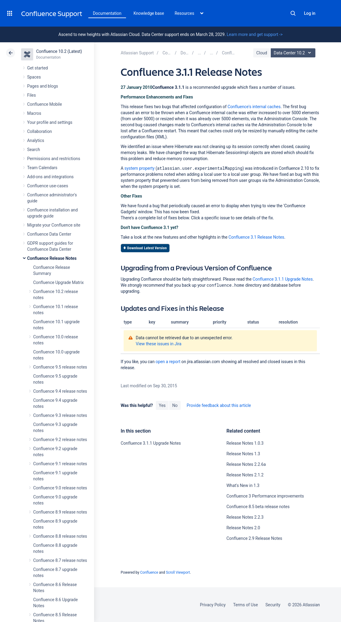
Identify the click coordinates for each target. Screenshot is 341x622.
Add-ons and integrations (50, 176)
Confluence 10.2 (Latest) (59, 51)
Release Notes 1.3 (243, 453)
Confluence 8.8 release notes (60, 536)
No (175, 405)
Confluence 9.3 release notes (60, 415)
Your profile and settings (49, 122)
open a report (168, 361)
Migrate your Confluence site (53, 225)
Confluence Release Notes (52, 258)
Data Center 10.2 (294, 53)
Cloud (261, 52)
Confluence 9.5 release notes (60, 367)
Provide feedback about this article (219, 405)
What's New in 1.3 (242, 485)
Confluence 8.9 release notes (60, 512)
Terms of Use (245, 604)
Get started (37, 68)
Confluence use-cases (47, 185)
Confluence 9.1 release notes (60, 463)
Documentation (107, 13)
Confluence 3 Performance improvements (265, 496)
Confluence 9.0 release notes (60, 487)
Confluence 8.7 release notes (60, 560)
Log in (309, 13)
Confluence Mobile (44, 104)
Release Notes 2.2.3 (245, 517)
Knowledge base (149, 13)
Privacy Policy (213, 604)
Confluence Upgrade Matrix (58, 282)
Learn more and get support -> (255, 34)
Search (293, 13)
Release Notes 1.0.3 (245, 443)
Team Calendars (42, 167)
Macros (34, 113)
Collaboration (39, 131)
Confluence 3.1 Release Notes (256, 237)
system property (140, 168)
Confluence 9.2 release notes (60, 439)
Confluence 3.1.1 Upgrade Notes (283, 279)
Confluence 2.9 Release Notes (254, 538)
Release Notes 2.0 (243, 527)
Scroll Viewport (178, 572)
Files (31, 95)
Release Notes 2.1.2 (245, 474)
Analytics (35, 140)
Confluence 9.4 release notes (60, 391)
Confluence (149, 572)
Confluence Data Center (49, 234)
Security (272, 604)
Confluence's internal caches (254, 106)
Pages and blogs (42, 86)
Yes (162, 405)
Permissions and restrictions (53, 158)
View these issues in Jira (158, 343)
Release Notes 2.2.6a (246, 464)
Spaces (34, 77)
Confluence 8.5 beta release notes (257, 506)
